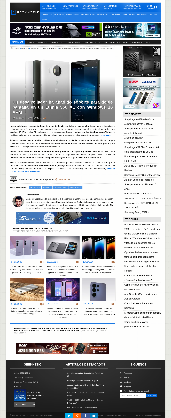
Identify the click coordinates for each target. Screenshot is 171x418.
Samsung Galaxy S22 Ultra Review (139, 144)
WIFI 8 (148, 42)
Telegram (126, 386)
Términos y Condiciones (24, 377)
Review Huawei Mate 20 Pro (136, 153)
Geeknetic (16, 48)
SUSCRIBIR (126, 400)
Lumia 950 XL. (106, 135)
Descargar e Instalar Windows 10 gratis (84, 380)
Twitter (125, 377)
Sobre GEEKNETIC (22, 373)
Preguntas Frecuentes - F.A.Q (27, 382)
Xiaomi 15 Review (132, 127)
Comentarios (64, 179)
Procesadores (46, 14)
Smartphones (37, 48)
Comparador (70, 7)
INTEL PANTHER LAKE (92, 42)
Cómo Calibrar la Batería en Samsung (140, 220)
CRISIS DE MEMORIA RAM (37, 42)
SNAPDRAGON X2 (73, 42)
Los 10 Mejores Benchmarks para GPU (84, 407)
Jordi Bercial (22, 118)
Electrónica (26, 48)
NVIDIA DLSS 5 (56, 42)
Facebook (126, 373)
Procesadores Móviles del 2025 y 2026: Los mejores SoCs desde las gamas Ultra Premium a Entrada (142, 177)
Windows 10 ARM (79, 187)
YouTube (126, 382)
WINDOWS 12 (136, 42)
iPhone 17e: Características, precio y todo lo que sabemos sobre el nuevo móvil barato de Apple (26, 311)
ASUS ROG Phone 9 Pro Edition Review (142, 141)
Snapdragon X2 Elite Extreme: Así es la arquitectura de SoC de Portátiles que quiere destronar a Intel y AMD (141, 135)
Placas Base (59, 14)
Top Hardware (132, 7)
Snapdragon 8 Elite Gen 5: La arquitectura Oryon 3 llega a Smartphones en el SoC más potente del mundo (142, 121)
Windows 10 (48, 187)
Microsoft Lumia (63, 187)
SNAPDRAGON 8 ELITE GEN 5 (116, 42)
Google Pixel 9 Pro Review (136, 130)
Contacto (18, 386)
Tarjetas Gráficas (72, 14)
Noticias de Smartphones (52, 48)
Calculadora (90, 7)
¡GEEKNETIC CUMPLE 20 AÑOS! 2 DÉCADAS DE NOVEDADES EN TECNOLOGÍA (140, 158)
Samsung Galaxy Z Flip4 (135, 164)
